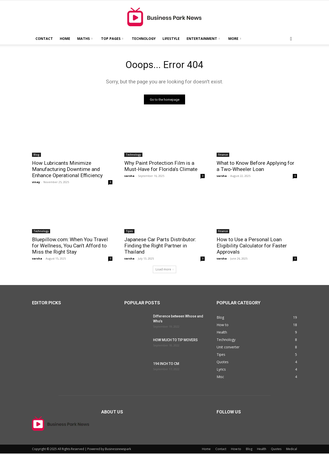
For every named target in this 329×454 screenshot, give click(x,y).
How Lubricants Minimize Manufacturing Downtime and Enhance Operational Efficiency (67, 170)
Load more (164, 270)
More (234, 38)
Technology (144, 38)
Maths (84, 38)
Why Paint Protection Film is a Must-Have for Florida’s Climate (160, 167)
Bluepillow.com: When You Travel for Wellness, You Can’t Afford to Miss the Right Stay (70, 246)
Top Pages (112, 38)
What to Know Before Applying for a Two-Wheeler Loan (255, 167)
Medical (291, 449)
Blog (36, 155)
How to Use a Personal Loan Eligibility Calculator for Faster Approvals (252, 246)
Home (65, 38)
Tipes (129, 231)
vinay (36, 182)
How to (236, 449)
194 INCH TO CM (166, 364)
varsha (129, 176)
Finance (223, 155)
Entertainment (203, 38)
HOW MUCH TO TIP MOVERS (175, 340)
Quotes (276, 449)
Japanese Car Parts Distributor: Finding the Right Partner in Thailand (160, 246)
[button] (291, 39)
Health (261, 449)
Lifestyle (171, 38)
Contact (44, 38)
